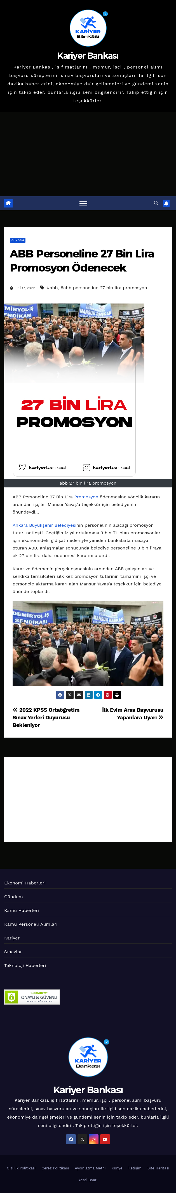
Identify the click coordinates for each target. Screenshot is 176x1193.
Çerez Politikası (55, 1168)
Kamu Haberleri (21, 910)
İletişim (135, 1168)
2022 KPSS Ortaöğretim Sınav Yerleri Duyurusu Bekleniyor (46, 717)
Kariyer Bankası (88, 56)
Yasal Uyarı (88, 1180)
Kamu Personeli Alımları (30, 924)
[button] (156, 203)
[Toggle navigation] (83, 203)
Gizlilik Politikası (21, 1168)
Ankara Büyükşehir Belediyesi (44, 525)
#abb (52, 287)
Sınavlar (13, 951)
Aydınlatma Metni (90, 1168)
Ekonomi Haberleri (25, 883)
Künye (117, 1168)
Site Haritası (158, 1168)
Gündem (17, 240)
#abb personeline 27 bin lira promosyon (103, 287)
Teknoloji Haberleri (25, 965)
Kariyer (12, 938)
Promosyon (87, 496)
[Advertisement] (88, 154)
